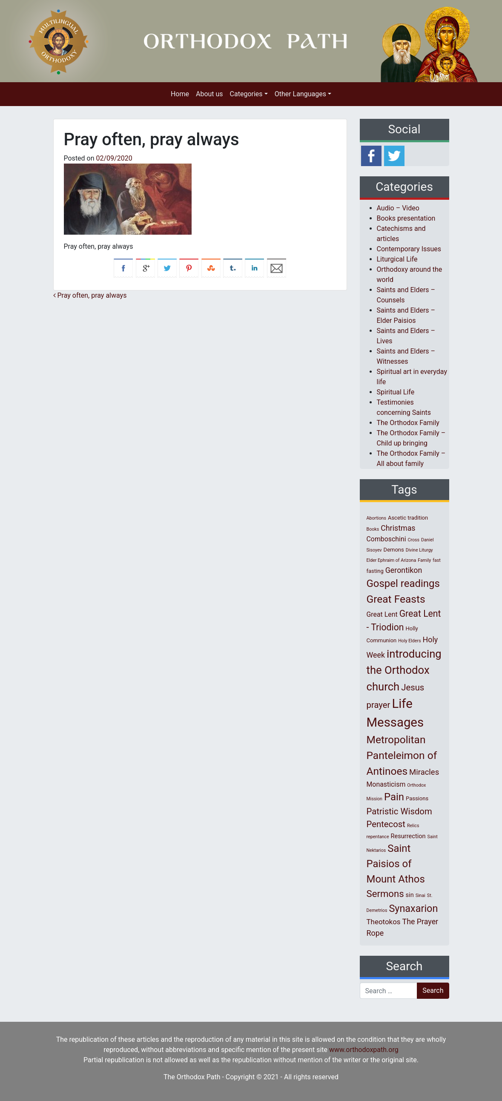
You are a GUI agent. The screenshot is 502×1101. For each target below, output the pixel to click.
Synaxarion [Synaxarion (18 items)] (413, 908)
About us (209, 94)
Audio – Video (398, 208)
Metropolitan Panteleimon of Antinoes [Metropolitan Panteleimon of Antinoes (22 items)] (402, 755)
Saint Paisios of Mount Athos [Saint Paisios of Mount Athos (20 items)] (396, 863)
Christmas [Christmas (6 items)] (398, 527)
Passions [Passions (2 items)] (417, 798)
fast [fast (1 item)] (437, 560)
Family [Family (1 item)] (424, 560)
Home (180, 94)
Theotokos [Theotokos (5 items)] (384, 921)
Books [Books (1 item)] (373, 529)
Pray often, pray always (90, 295)
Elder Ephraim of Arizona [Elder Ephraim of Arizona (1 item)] (391, 560)
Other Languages (300, 94)
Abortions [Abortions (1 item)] (376, 518)
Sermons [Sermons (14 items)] (385, 893)
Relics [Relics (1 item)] (413, 825)
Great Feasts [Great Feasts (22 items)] (396, 599)
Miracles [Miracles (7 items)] (424, 772)
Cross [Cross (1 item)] (413, 540)
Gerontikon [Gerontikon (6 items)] (403, 570)
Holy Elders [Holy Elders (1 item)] (409, 641)
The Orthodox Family (408, 423)
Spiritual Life (396, 392)
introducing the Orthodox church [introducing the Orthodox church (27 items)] (404, 670)
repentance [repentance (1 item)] (378, 836)
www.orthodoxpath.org (364, 1050)
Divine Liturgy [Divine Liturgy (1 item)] (419, 550)
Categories (246, 94)
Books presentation (406, 218)
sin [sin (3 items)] (410, 895)
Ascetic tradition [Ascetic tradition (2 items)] (408, 518)
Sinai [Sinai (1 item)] (420, 895)
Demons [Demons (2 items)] (394, 549)
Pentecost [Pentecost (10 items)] (386, 824)
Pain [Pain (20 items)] (394, 797)
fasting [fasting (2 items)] (375, 571)
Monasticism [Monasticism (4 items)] (386, 784)
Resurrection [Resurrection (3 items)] (408, 836)
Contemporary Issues (409, 249)
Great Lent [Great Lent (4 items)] (382, 614)
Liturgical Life (397, 259)
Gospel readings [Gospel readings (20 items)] (403, 583)
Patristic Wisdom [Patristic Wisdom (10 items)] (399, 811)
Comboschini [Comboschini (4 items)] (386, 539)
